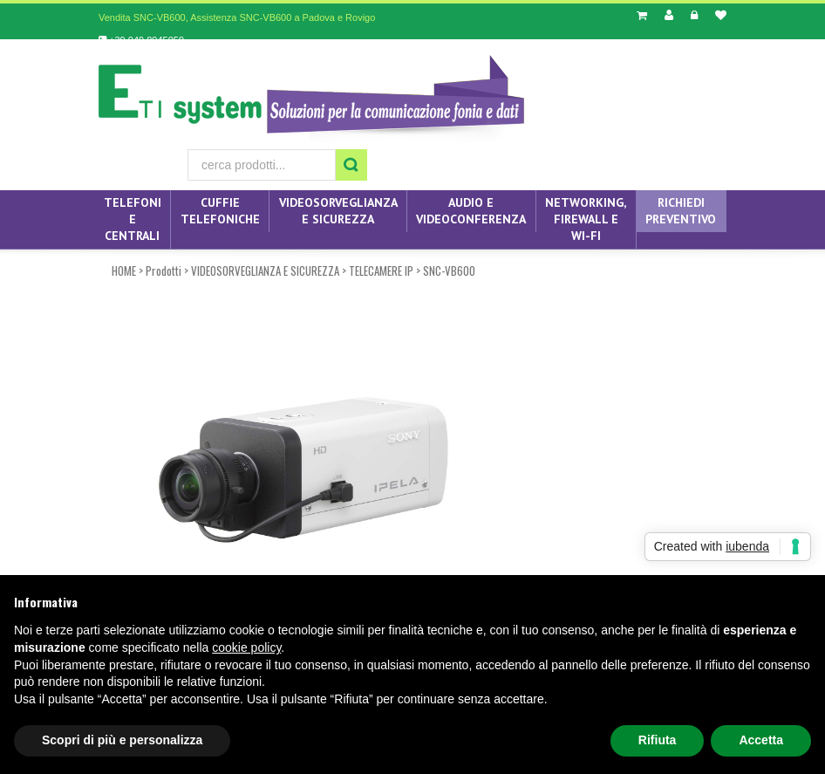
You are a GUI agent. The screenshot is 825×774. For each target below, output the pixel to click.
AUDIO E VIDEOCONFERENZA (471, 211)
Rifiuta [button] (657, 740)
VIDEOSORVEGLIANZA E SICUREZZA (338, 211)
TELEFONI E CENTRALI (132, 219)
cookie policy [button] (246, 647)
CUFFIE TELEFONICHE (220, 211)
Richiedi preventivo (680, 211)
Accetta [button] (761, 740)
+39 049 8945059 (141, 40)
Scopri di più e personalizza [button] (122, 740)
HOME (124, 270)
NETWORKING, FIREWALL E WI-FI (585, 219)
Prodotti (163, 270)
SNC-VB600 (449, 270)
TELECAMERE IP (381, 270)
